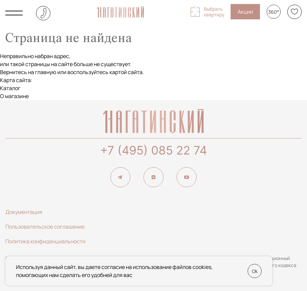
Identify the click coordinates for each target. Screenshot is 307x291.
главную (45, 72)
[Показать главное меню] (14, 13)
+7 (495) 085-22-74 (43, 13)
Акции (245, 11)
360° (273, 12)
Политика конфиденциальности (45, 241)
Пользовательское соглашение (44, 226)
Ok (255, 271)
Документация (23, 212)
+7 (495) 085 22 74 (153, 150)
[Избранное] (294, 12)
